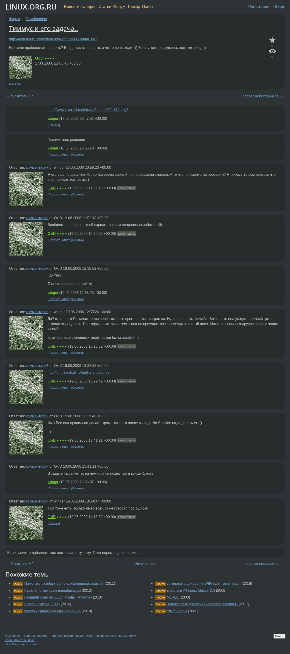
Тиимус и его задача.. (43, 28)
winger (53, 118)
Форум (119, 6)
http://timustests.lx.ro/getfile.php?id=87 (78, 372)
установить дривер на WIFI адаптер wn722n (204, 583)
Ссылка (15, 83)
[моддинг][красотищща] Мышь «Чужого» (58, 597)
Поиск (147, 6)
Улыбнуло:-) (177, 611)
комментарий (37, 167)
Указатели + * (22, 96)
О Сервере (12, 635)
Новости (71, 6)
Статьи (104, 6)
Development (36, 19)
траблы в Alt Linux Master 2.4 (191, 590)
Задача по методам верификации (52, 590)
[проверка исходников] (260, 96)
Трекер (133, 6)
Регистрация (260, 6)
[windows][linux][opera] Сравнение (52, 611)
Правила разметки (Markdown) (117, 635)
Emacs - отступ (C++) (42, 604)
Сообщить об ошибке (20, 640)
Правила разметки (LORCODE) (71, 635)
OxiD (39, 58)
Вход (279, 6)
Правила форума (35, 635)
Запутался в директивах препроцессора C (202, 604)
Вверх (279, 636)
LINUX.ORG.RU (31, 7)
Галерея (89, 6)
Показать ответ (59, 154)
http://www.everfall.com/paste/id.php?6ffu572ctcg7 (88, 110)
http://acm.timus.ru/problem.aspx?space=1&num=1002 (53, 39)
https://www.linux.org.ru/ (20, 644)
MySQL (173, 597)
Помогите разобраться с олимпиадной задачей (64, 583)
